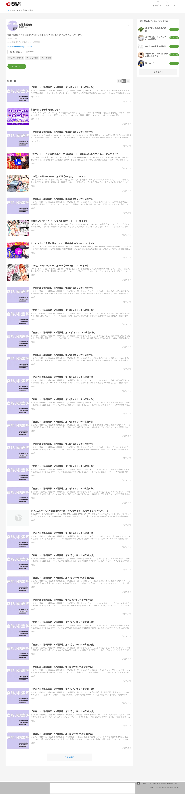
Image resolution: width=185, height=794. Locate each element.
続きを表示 (69, 757)
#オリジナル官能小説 (15, 58)
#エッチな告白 (45, 58)
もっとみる (158, 72)
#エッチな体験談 (32, 58)
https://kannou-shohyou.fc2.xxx (19, 47)
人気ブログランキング (13, 4)
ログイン (167, 5)
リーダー (157, 5)
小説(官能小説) (15, 52)
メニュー (175, 5)
